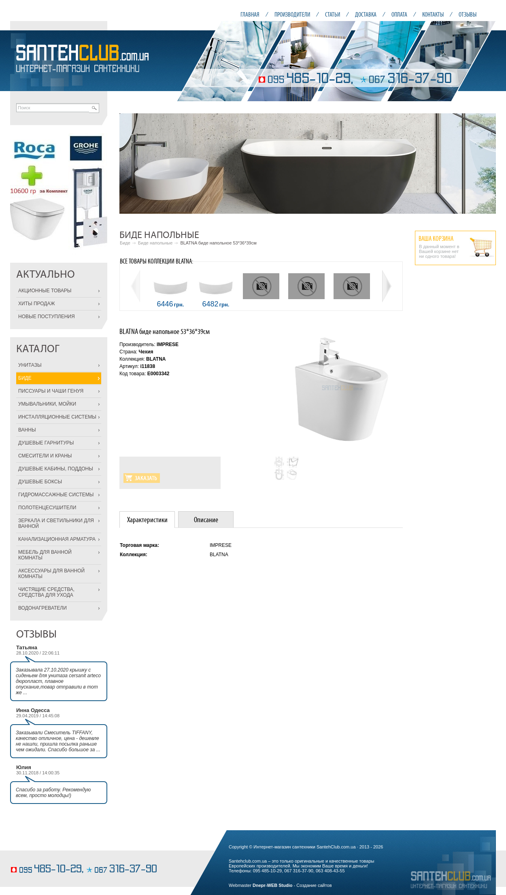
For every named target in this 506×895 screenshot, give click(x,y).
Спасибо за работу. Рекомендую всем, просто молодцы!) (53, 792)
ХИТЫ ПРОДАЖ (36, 303)
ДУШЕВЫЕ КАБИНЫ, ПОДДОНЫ (55, 469)
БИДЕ (25, 378)
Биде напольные (155, 242)
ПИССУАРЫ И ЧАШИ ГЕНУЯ (50, 391)
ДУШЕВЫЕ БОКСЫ (40, 482)
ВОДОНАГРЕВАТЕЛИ (42, 608)
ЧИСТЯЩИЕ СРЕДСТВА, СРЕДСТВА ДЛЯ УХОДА (46, 592)
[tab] (147, 519)
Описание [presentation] (206, 519)
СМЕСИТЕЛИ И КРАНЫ (45, 456)
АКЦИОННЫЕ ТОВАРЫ (44, 290)
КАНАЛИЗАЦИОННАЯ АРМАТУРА (57, 539)
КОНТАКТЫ (433, 14)
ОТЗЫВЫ (467, 14)
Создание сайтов (314, 885)
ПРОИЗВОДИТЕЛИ (292, 14)
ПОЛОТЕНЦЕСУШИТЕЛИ (47, 507)
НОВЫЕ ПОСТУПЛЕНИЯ (46, 316)
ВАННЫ (27, 430)
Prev (129, 163)
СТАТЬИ (332, 14)
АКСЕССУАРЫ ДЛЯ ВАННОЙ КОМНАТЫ (51, 573)
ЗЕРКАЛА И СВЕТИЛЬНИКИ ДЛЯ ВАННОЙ (56, 523)
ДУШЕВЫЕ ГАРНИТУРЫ (46, 443)
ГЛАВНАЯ (249, 14)
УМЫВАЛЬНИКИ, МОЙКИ (47, 404)
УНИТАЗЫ (30, 365)
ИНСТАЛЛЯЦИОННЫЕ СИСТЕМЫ (57, 417)
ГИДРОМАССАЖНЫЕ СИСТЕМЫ (56, 494)
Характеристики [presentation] (147, 519)
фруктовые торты (28, 857)
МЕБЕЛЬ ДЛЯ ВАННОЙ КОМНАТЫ (45, 555)
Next (485, 163)
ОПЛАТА (399, 14)
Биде (125, 242)
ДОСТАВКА (365, 14)
